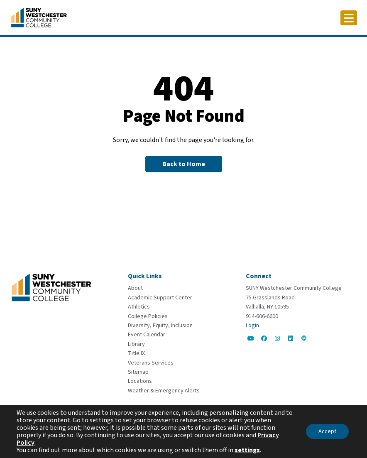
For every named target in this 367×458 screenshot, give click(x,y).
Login (252, 325)
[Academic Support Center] (160, 298)
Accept (327, 431)
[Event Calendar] (146, 335)
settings (247, 450)
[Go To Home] (39, 17)
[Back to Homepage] (183, 164)
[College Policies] (148, 316)
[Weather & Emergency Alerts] (164, 391)
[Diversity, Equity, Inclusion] (160, 325)
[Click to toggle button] (348, 17)
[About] (135, 288)
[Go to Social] (251, 338)
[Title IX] (136, 353)
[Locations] (140, 381)
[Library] (136, 344)
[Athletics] (139, 307)
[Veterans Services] (151, 363)
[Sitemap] (138, 372)
